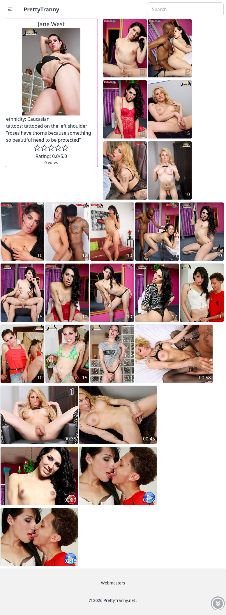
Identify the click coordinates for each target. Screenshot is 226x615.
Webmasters (113, 583)
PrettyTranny (41, 9)
